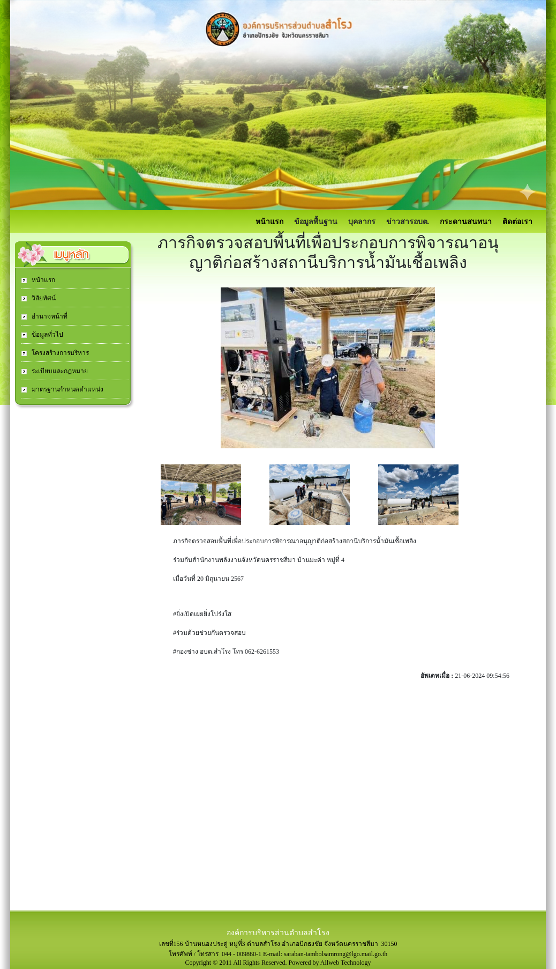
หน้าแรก (269, 222)
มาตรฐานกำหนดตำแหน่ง (66, 389)
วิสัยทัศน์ (43, 298)
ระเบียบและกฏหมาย (59, 371)
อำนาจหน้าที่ (48, 316)
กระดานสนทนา (466, 222)
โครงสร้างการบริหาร (59, 353)
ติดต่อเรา (517, 222)
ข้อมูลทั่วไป (46, 334)
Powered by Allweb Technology (330, 962)
